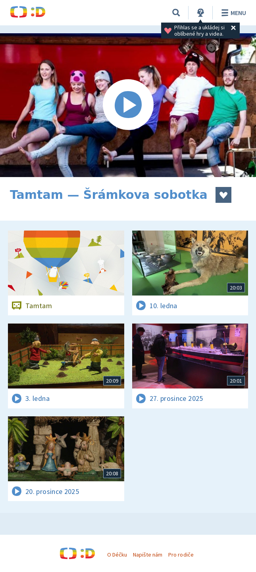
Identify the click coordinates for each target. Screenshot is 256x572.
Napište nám (147, 554)
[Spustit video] (128, 105)
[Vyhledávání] (176, 12)
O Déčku (117, 554)
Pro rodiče (180, 554)
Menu (232, 13)
